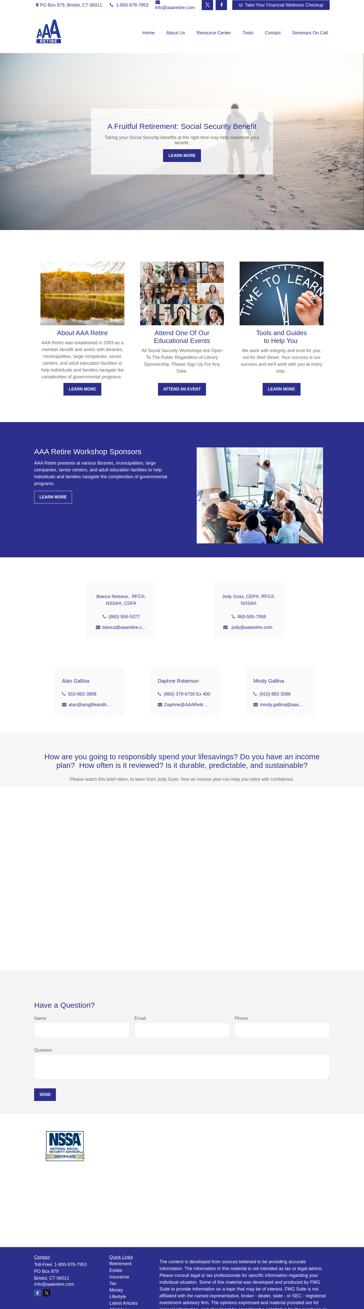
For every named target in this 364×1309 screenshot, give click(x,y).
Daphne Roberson (178, 681)
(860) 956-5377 (124, 616)
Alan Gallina (75, 681)
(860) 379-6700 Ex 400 (187, 694)
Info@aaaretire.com (54, 1284)
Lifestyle (117, 1296)
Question (43, 1050)
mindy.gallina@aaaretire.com (282, 704)
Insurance (119, 1276)
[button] (149, 33)
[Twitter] (207, 5)
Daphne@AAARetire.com (186, 704)
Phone (241, 1018)
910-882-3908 (82, 694)
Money (116, 1290)
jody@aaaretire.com (252, 627)
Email (140, 1018)
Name (40, 1018)
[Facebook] (221, 5)
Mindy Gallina (268, 681)
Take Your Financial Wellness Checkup (281, 5)
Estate (115, 1270)
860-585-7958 (252, 616)
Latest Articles (123, 1303)
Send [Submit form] (45, 1094)
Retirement (120, 1263)
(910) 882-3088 (274, 694)
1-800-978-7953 (128, 5)
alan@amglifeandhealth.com (91, 704)
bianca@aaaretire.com (124, 627)
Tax (113, 1283)
